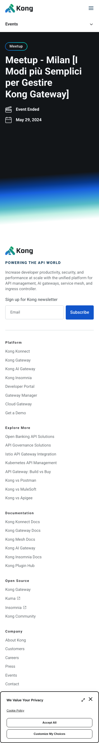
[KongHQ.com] (19, 8)
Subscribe (79, 312)
